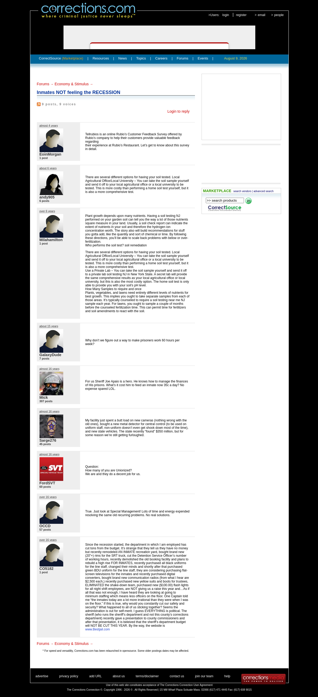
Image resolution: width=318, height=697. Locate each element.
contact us (177, 676)
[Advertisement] (241, 107)
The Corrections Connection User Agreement (186, 685)
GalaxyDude (50, 355)
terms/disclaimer (147, 676)
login (225, 15)
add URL (95, 676)
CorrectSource (61, 58)
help (227, 676)
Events (203, 58)
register (241, 15)
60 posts (45, 486)
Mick (44, 397)
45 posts (45, 444)
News (122, 58)
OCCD (45, 526)
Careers (161, 58)
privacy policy (68, 676)
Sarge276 (48, 440)
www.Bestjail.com (97, 629)
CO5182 (47, 568)
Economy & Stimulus (72, 84)
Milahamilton (51, 240)
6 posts (45, 200)
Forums (182, 58)
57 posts (45, 529)
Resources (100, 58)
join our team (204, 676)
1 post (44, 158)
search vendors (242, 191)
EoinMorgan (50, 154)
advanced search (263, 191)
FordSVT (47, 483)
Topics (141, 58)
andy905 (47, 197)
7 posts (45, 358)
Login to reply (178, 111)
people (279, 15)
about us (118, 676)
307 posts (46, 401)
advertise (42, 676)
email (261, 15)
